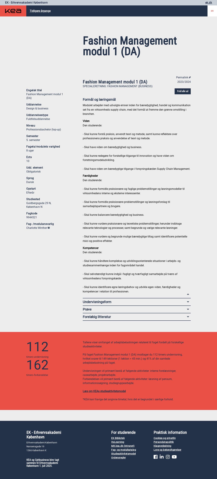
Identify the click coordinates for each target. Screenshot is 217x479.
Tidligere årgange (40, 11)
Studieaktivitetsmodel (123, 453)
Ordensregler (118, 457)
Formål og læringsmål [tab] (136, 100)
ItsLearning (117, 442)
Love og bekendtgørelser (167, 449)
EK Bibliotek (118, 438)
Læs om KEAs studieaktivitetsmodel (104, 391)
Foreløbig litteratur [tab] (136, 317)
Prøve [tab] (136, 309)
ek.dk (208, 2)
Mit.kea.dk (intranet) (123, 446)
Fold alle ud (182, 91)
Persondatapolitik (164, 442)
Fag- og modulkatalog (123, 449)
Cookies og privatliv (165, 438)
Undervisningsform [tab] (136, 302)
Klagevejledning (162, 446)
